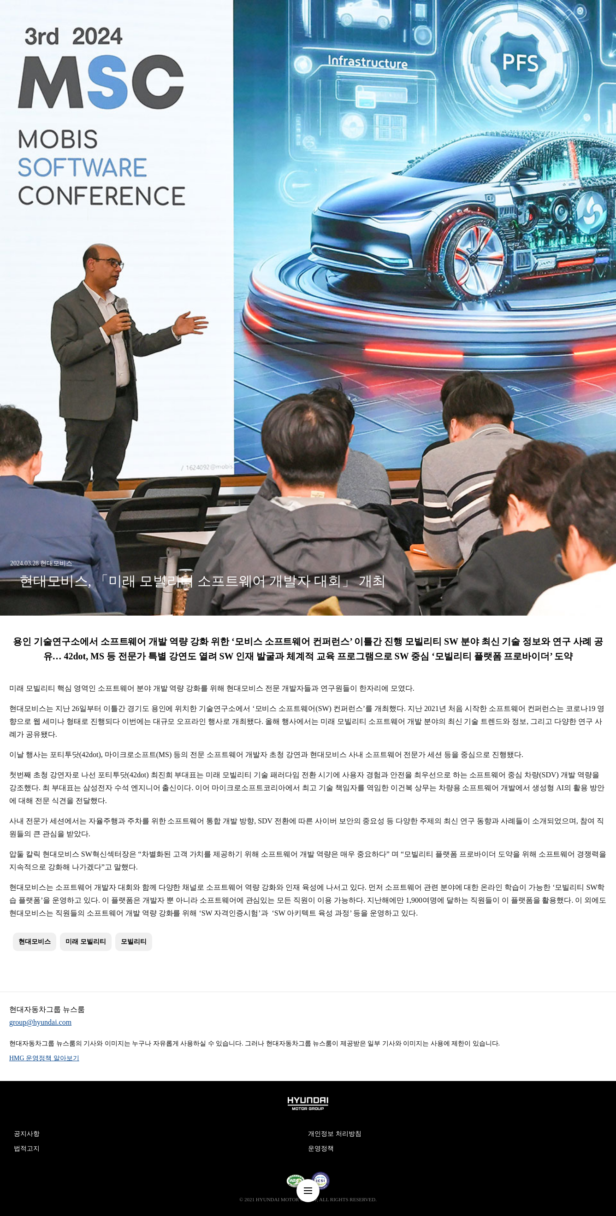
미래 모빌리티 (85, 941)
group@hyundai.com (40, 1022)
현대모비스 (34, 941)
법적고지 (27, 1148)
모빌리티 (134, 941)
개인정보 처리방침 (334, 1133)
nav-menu (308, 1190)
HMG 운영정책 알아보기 (44, 1058)
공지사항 (27, 1133)
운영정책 (321, 1148)
